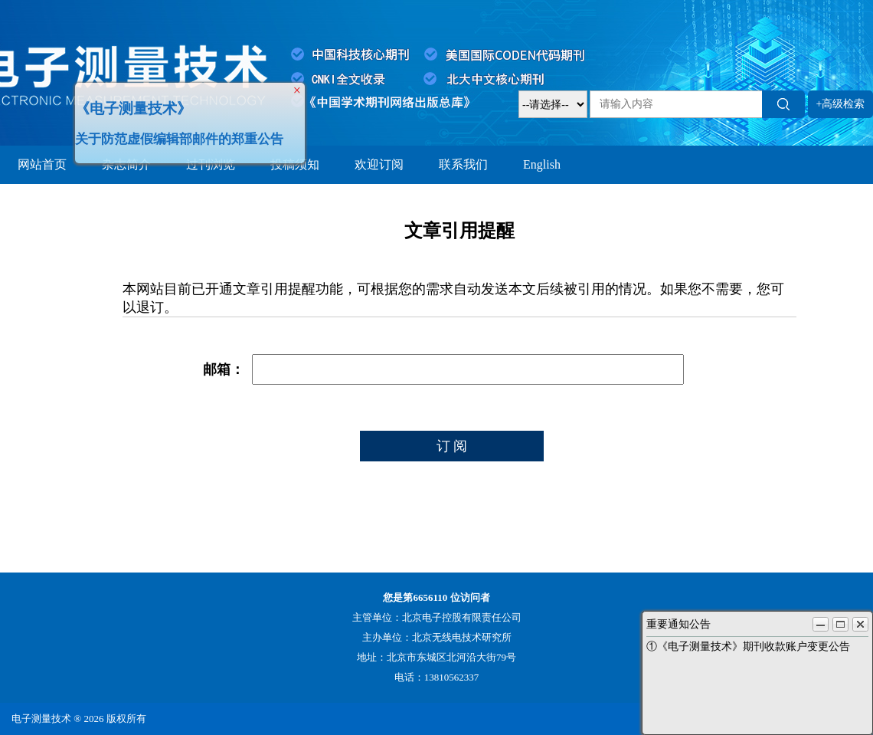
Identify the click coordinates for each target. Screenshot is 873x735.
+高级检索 (840, 104)
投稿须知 (294, 164)
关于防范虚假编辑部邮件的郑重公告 (175, 135)
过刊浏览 (210, 164)
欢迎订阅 (379, 164)
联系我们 (463, 164)
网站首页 (42, 164)
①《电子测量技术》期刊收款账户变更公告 (748, 646)
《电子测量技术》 (129, 105)
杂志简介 (126, 164)
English (542, 164)
